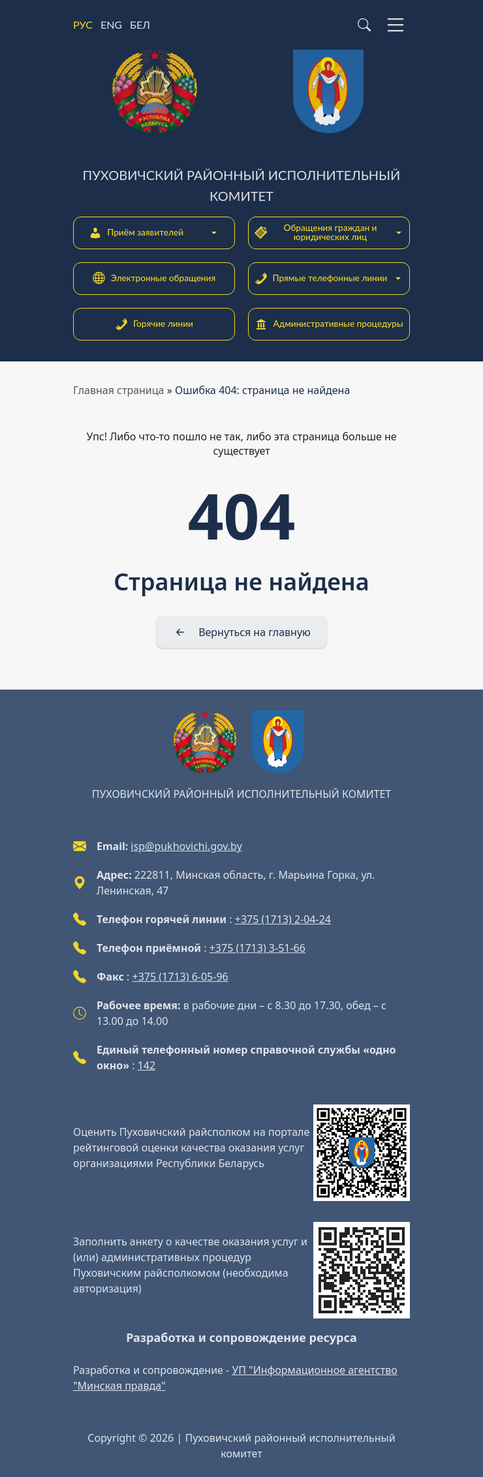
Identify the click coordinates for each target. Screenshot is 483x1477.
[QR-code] (361, 1152)
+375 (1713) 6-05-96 (180, 976)
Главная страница (118, 390)
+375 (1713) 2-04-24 (283, 919)
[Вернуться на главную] (241, 632)
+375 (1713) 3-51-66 (257, 948)
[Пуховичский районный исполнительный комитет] (241, 128)
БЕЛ (140, 24)
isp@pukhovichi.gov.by (186, 846)
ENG (111, 24)
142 (146, 1065)
